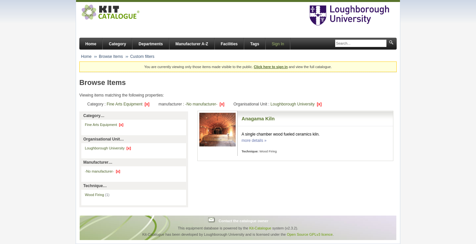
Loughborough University (296, 104)
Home (90, 44)
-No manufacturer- (204, 104)
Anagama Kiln (258, 118)
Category (117, 44)
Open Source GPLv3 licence (310, 234)
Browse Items (111, 56)
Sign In (278, 44)
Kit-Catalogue (260, 228)
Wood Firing (97, 195)
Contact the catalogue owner (243, 221)
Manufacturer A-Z (192, 44)
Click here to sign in (271, 67)
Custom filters (142, 56)
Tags (254, 44)
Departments (151, 44)
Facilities (229, 44)
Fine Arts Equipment (128, 104)
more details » (254, 140)
